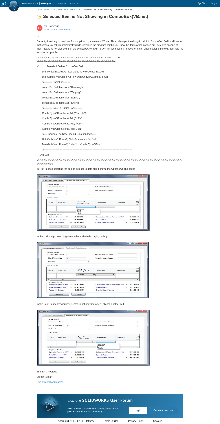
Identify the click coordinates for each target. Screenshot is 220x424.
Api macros (57, 382)
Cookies (157, 421)
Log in (138, 410)
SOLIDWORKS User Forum (57, 29)
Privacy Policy (135, 421)
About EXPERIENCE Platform (76, 421)
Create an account (163, 410)
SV (45, 26)
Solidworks (44, 382)
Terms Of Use (110, 421)
